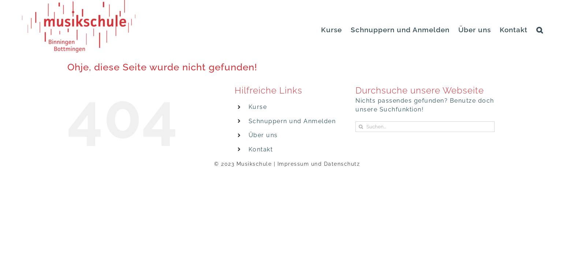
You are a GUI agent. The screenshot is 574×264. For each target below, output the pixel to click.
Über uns (263, 135)
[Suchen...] (425, 126)
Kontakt (261, 149)
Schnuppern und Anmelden (292, 121)
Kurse (258, 106)
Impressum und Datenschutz (318, 164)
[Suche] (360, 126)
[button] (548, 30)
